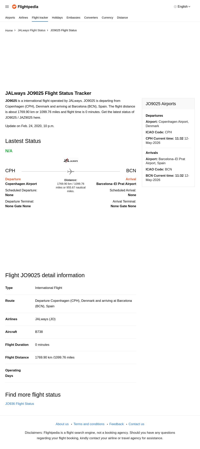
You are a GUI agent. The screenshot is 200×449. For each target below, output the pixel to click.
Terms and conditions (88, 424)
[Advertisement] (100, 63)
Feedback (116, 424)
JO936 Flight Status (19, 404)
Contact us (136, 424)
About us (62, 424)
